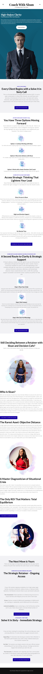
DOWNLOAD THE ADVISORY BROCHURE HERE (21, 244)
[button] (23, 78)
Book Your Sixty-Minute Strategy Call (21, 659)
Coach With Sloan (21, 4)
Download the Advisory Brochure (21, 614)
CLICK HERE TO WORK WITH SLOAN (8, 417)
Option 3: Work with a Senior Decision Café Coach (21, 169)
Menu (40, 4)
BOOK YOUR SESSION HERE (21, 107)
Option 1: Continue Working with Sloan (21, 143)
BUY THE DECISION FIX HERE (21, 330)
